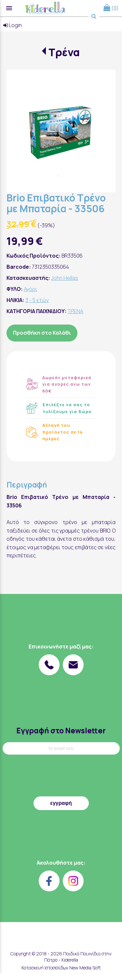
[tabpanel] (61, 124)
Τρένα (64, 52)
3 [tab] (66, 176)
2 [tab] (62, 176)
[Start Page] (45, 8)
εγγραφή (61, 803)
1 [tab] (58, 176)
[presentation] (61, 777)
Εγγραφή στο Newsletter (61, 731)
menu (9, 8)
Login (12, 25)
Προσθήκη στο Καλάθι (42, 332)
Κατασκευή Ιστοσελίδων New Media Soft (61, 968)
